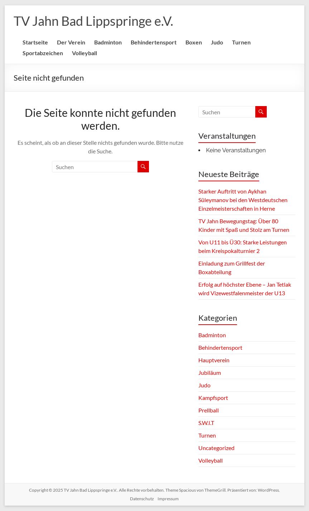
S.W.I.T (206, 422)
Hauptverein (214, 360)
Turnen (241, 42)
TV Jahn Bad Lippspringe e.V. (93, 21)
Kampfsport (213, 397)
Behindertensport (154, 42)
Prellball (208, 410)
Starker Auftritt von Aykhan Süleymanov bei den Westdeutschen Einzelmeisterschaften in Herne (243, 200)
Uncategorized (216, 447)
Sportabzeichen (43, 52)
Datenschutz (142, 498)
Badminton (108, 42)
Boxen (193, 42)
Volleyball (84, 52)
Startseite (35, 42)
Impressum (168, 498)
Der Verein (71, 42)
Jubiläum (209, 372)
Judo (217, 42)
